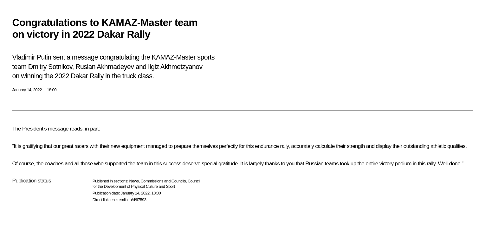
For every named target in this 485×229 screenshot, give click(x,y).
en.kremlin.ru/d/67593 (128, 199)
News (134, 181)
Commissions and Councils (163, 181)
